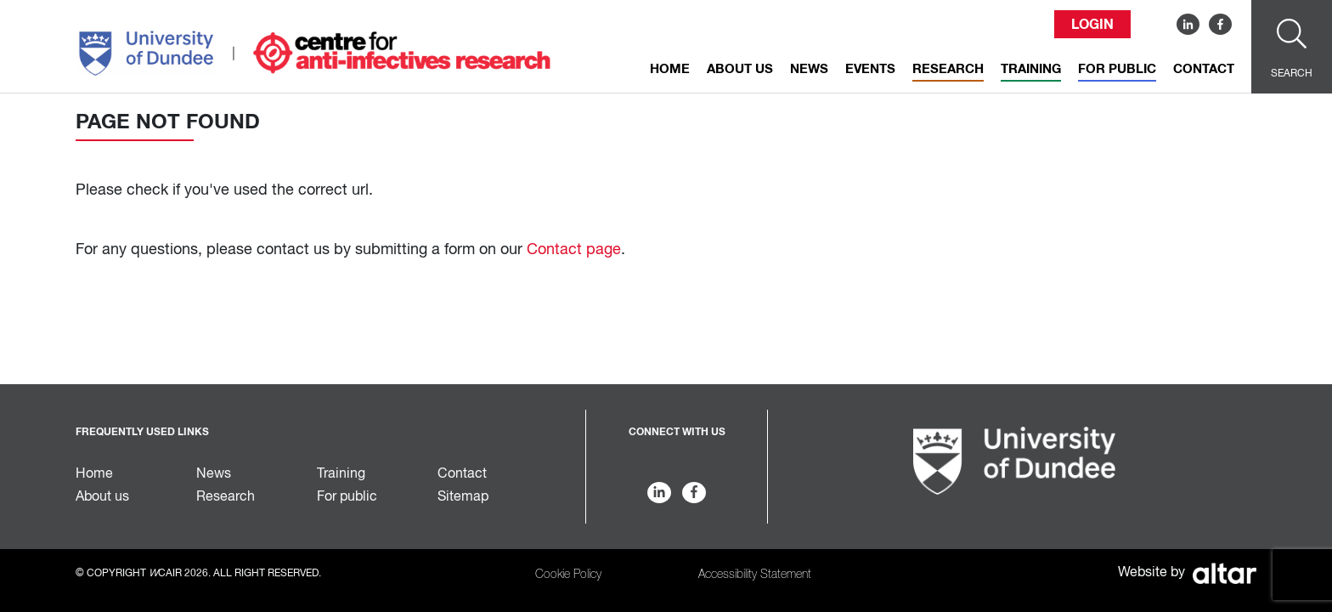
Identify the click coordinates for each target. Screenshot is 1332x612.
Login (1092, 24)
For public (1117, 69)
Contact (1203, 69)
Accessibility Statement (754, 575)
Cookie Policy (568, 575)
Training (1031, 69)
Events (870, 69)
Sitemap (462, 497)
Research (948, 69)
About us (740, 69)
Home (670, 69)
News (809, 69)
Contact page (574, 250)
